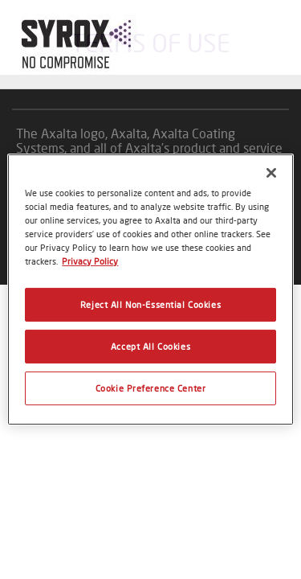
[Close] (271, 173)
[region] (150, 289)
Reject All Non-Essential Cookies (150, 304)
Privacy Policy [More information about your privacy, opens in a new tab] (90, 261)
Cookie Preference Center (151, 388)
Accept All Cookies (150, 346)
